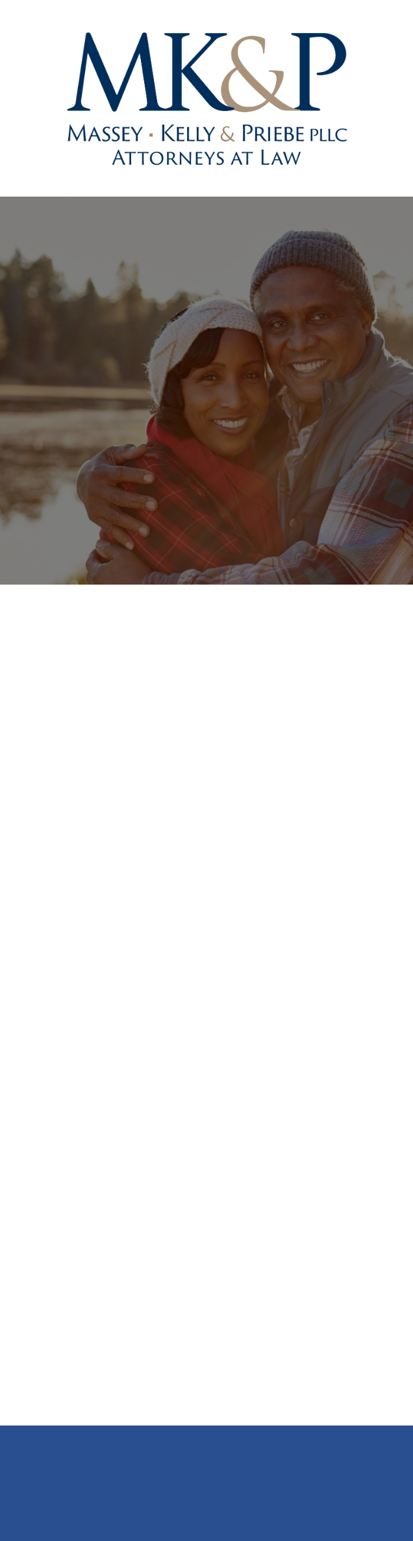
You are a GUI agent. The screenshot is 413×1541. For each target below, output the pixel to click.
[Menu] (374, 98)
